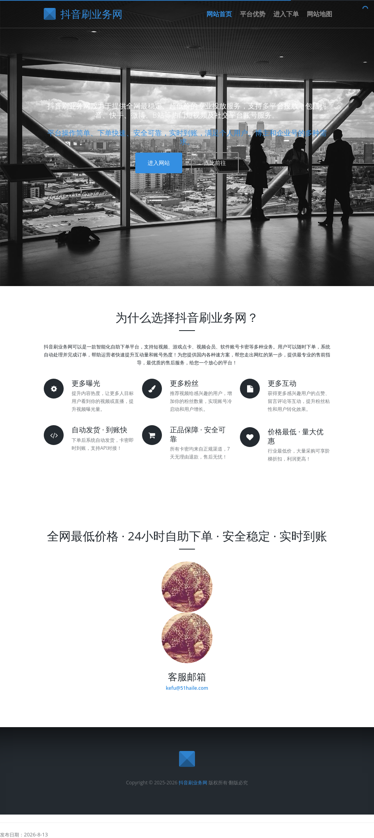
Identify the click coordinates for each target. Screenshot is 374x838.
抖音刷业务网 (193, 782)
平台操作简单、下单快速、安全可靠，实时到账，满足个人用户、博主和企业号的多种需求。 (187, 137)
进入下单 (286, 14)
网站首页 (219, 14)
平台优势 (252, 14)
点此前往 (215, 162)
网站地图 (319, 14)
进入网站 (159, 162)
